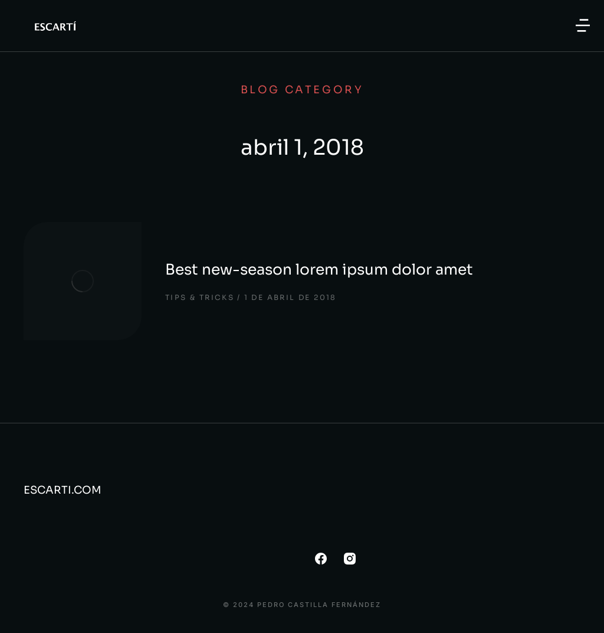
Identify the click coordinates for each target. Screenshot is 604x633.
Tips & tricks (199, 297)
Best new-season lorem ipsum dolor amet (319, 269)
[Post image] (83, 281)
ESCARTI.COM (62, 490)
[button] (582, 25)
